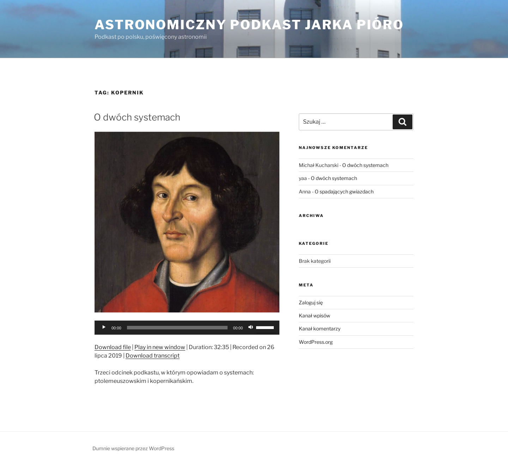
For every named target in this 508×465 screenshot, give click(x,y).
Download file (113, 347)
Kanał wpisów (314, 315)
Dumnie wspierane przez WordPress (133, 448)
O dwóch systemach (137, 117)
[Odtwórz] (103, 327)
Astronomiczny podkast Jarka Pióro (249, 24)
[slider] (177, 327)
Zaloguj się (311, 302)
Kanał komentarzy (319, 328)
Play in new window (159, 347)
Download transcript (153, 355)
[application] (187, 328)
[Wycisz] (250, 327)
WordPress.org (316, 342)
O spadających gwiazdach (344, 191)
